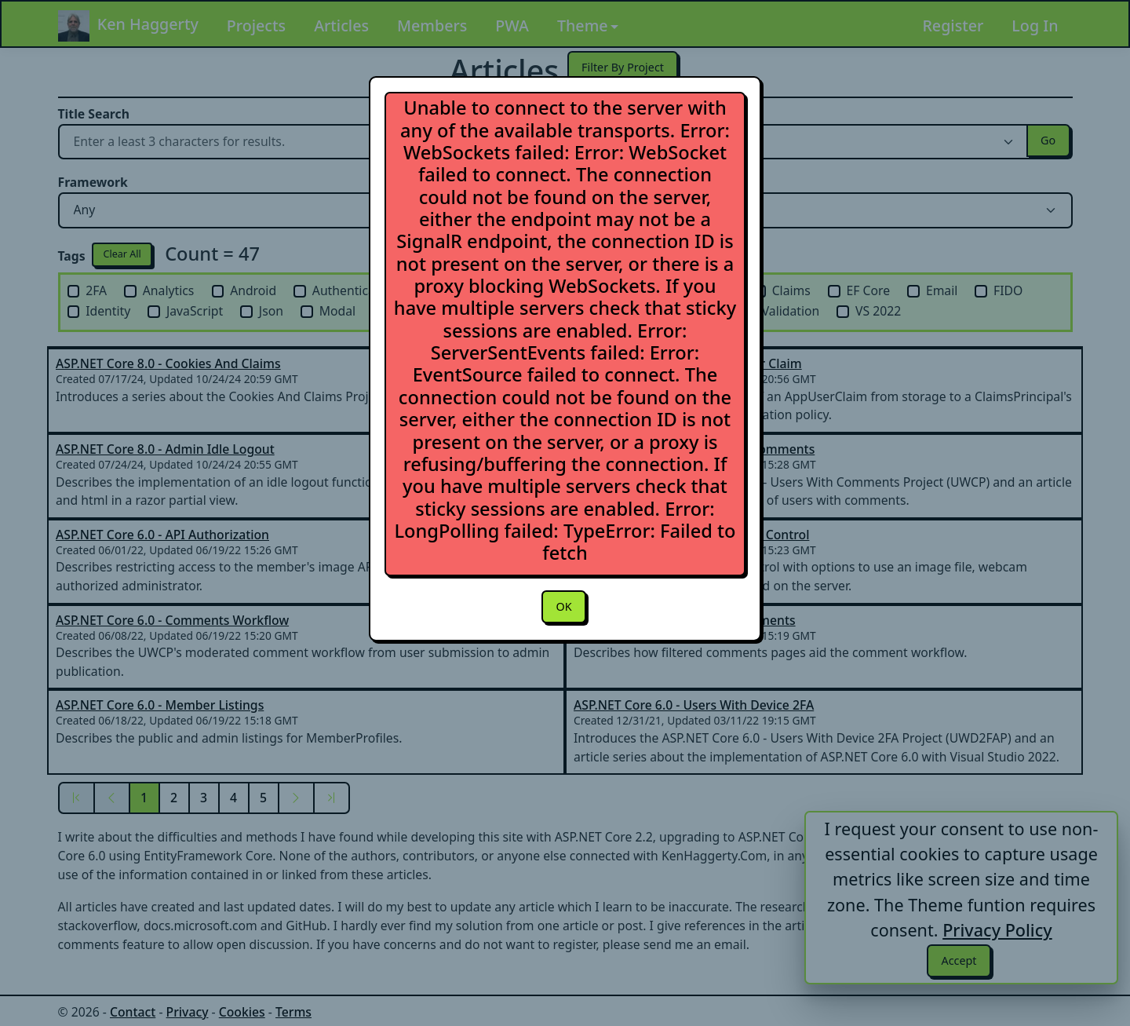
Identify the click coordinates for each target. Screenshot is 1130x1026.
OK (563, 607)
